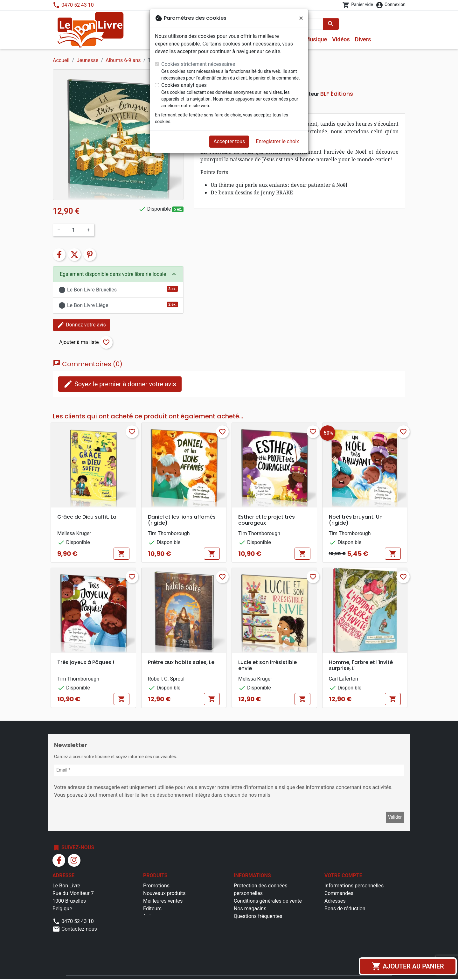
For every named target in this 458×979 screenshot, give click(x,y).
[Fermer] (301, 18)
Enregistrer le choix (277, 141)
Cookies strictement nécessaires (198, 64)
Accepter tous (229, 141)
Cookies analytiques (184, 85)
